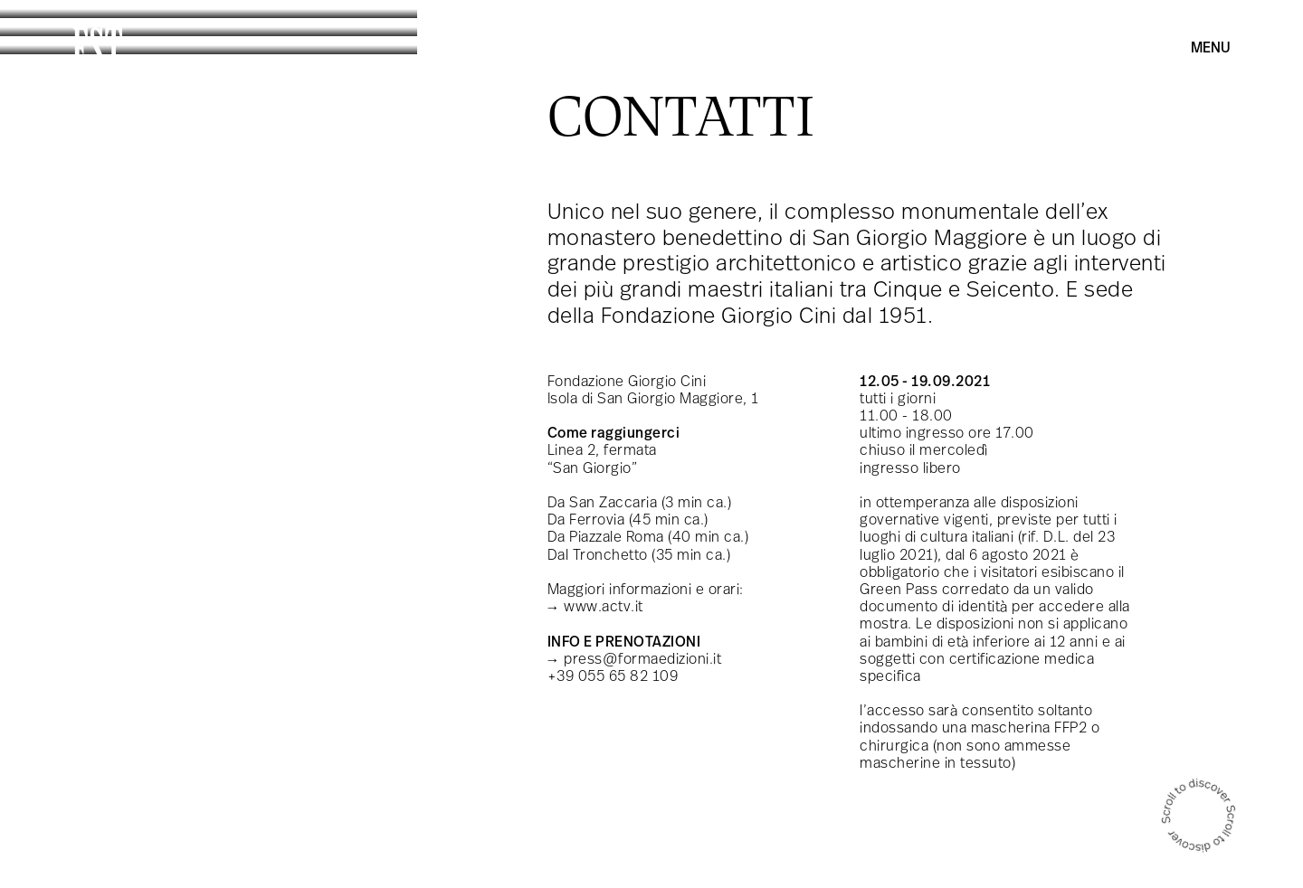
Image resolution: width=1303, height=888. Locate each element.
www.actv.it (603, 607)
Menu (1211, 49)
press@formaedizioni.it (642, 660)
